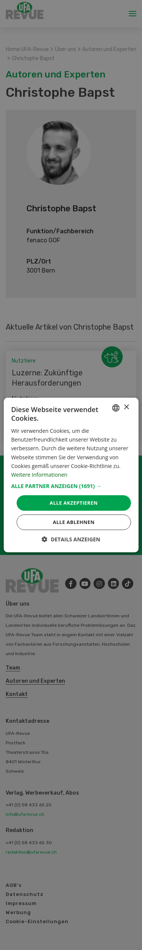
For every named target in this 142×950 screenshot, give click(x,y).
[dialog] (70, 475)
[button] (71, 486)
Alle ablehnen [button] (73, 522)
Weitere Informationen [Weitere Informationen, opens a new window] (39, 474)
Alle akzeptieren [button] (74, 502)
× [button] (126, 407)
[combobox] (116, 408)
